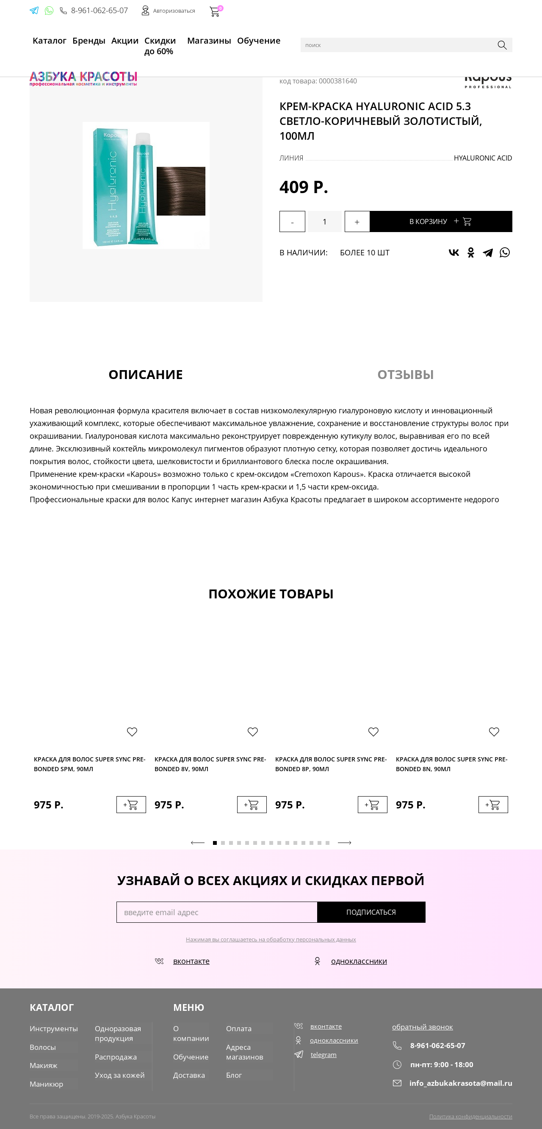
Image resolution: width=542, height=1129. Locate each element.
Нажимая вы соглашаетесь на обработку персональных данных (271, 941)
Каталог (72, 60)
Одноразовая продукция (113, 1033)
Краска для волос (144, 60)
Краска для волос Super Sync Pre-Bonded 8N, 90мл (452, 765)
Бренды (82, 38)
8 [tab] (271, 845)
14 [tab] (319, 845)
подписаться (389, 914)
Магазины (219, 38)
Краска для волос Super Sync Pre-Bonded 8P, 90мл (331, 765)
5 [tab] (247, 845)
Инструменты (52, 1028)
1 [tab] (215, 845)
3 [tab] (231, 845)
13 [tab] (311, 845)
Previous (198, 844)
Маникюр (45, 1082)
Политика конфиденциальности (470, 1115)
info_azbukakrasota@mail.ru (454, 1085)
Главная (43, 60)
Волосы (100, 60)
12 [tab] (303, 845)
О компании (190, 1033)
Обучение (265, 38)
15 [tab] (327, 845)
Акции (116, 38)
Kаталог (44, 38)
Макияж (43, 1064)
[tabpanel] (90, 730)
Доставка (189, 1073)
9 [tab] (279, 845)
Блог (232, 1073)
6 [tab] (255, 845)
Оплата (236, 1028)
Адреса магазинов (242, 1051)
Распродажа (111, 1055)
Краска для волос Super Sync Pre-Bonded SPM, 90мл (90, 765)
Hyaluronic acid (483, 158)
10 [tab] (287, 845)
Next (344, 844)
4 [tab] (239, 845)
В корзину (457, 220)
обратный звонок (425, 1028)
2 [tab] (223, 845)
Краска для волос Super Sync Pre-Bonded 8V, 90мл (210, 765)
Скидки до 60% (164, 38)
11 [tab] (295, 845)
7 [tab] (263, 845)
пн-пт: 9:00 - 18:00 (435, 1066)
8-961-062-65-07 (384, 11)
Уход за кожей (114, 1073)
